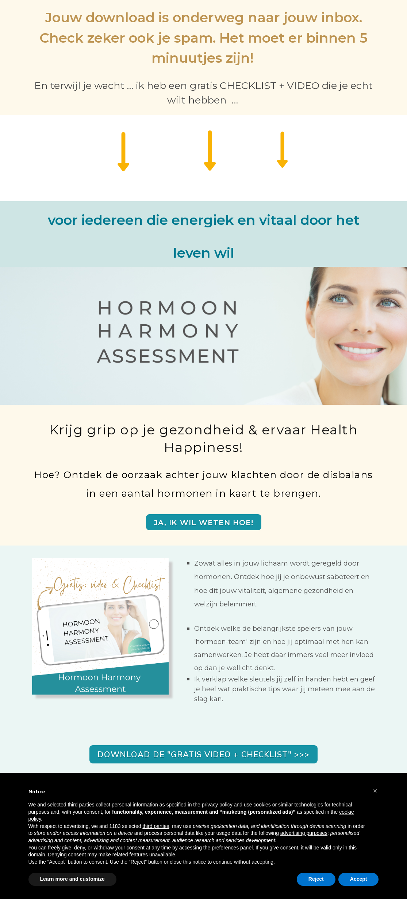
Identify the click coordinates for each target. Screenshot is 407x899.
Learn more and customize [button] (72, 879)
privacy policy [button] (217, 805)
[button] (375, 791)
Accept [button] (358, 879)
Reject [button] (316, 879)
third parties (155, 826)
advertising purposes (303, 833)
